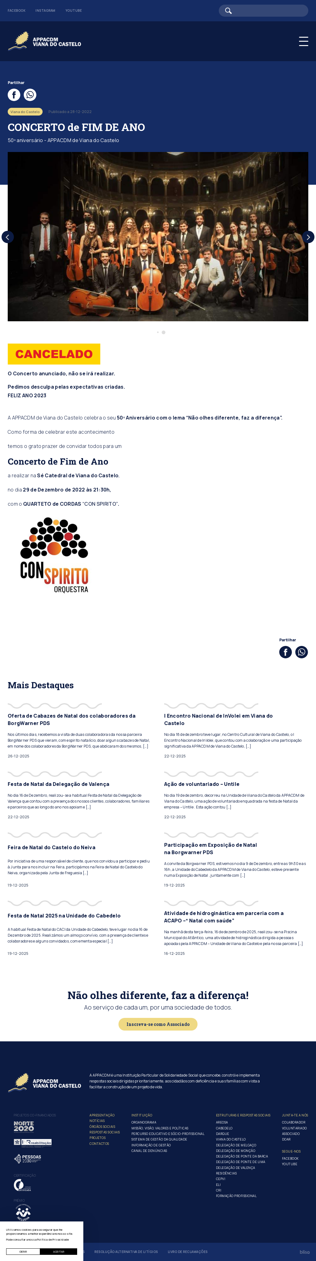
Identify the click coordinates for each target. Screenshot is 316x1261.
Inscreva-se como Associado (158, 1024)
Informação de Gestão (151, 1145)
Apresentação (101, 1115)
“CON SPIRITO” (100, 503)
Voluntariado (294, 1128)
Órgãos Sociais (102, 1126)
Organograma (143, 1122)
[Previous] (8, 237)
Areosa (222, 1122)
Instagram (45, 10)
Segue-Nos (291, 1151)
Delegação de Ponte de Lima (240, 1162)
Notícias (97, 1121)
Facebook (17, 10)
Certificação (25, 1175)
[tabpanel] (158, 236)
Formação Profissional (236, 1196)
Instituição (141, 1115)
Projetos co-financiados (35, 1115)
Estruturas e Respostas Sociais (243, 1115)
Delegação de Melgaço (236, 1145)
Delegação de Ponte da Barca (242, 1156)
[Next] (308, 237)
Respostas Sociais (104, 1132)
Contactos (99, 1143)
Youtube (73, 10)
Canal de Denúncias (149, 1151)
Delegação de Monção (236, 1151)
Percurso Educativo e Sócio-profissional (168, 1134)
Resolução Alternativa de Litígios (126, 1252)
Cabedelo (224, 1128)
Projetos (97, 1138)
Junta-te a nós (295, 1115)
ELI (218, 1185)
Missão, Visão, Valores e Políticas (160, 1128)
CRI (219, 1190)
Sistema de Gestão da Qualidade (159, 1139)
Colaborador (294, 1122)
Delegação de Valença (235, 1168)
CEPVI (221, 1179)
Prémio (19, 1200)
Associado (291, 1134)
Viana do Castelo (231, 1139)
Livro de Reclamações (188, 1252)
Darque (222, 1134)
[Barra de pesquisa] (263, 11)
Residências (226, 1173)
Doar (286, 1139)
